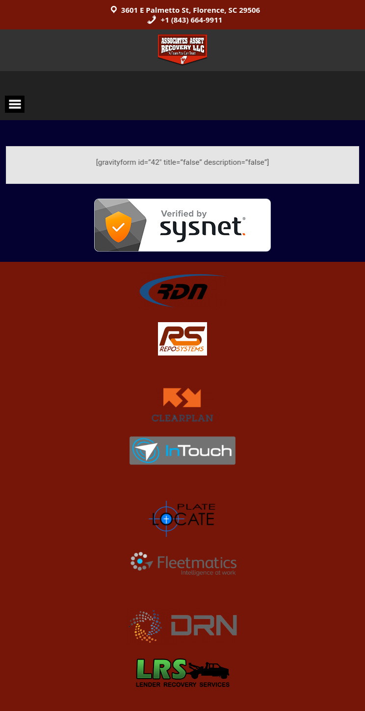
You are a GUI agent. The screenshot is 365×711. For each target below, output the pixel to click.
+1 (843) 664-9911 (185, 20)
